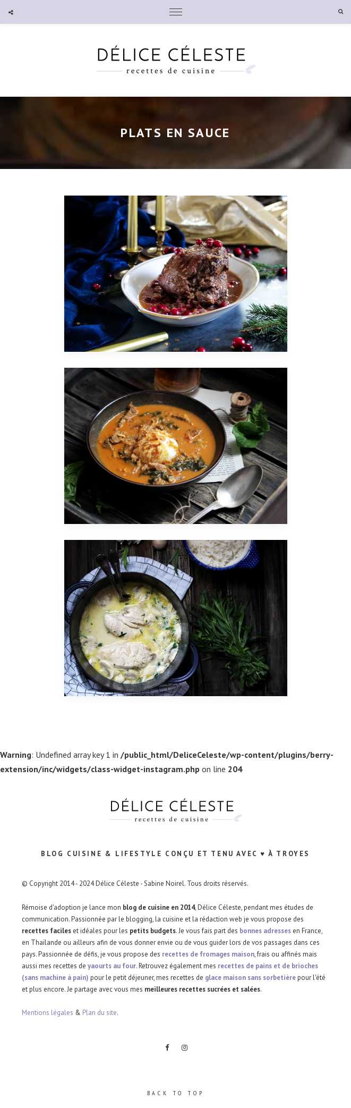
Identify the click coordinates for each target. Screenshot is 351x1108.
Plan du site (99, 1012)
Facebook (167, 1048)
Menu (175, 12)
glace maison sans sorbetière (250, 977)
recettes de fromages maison (208, 954)
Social (10, 12)
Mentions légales (47, 1012)
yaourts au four (112, 965)
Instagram (184, 1048)
